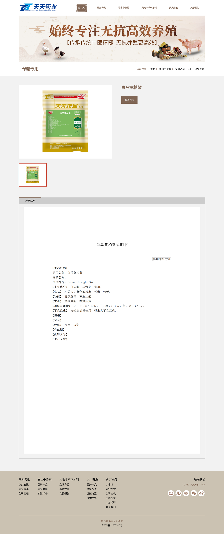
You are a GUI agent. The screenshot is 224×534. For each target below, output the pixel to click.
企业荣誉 (111, 489)
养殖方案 (43, 489)
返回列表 (129, 99)
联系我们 (111, 507)
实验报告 (43, 493)
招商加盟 (111, 498)
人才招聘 (111, 502)
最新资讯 (101, 8)
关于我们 (194, 8)
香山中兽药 (123, 8)
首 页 (81, 8)
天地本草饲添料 (149, 8)
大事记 (109, 484)
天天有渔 (173, 8)
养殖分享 (24, 489)
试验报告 (92, 489)
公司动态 (24, 493)
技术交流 (92, 498)
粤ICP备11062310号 (112, 525)
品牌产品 (180, 69)
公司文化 (111, 493)
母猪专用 (200, 69)
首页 (152, 69)
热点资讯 (24, 484)
